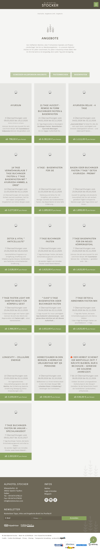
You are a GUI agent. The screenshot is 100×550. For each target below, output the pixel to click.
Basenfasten (80, 75)
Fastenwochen (60, 75)
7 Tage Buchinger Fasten (50, 240)
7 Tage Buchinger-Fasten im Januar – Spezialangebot (15, 428)
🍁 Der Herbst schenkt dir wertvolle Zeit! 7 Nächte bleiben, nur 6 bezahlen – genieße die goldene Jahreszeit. (84, 364)
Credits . (4, 538)
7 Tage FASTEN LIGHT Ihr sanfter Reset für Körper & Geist (16, 301)
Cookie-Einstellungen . (15, 538)
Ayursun (15, 105)
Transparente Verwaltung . (43, 538)
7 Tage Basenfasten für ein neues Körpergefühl (84, 241)
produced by (58, 538)
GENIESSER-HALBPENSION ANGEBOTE (30, 75)
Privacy (37, 518)
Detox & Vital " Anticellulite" (15, 240)
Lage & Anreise (50, 491)
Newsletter (12, 509)
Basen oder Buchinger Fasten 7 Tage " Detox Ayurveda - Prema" (84, 170)
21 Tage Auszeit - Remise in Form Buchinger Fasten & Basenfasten (50, 110)
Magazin (47, 494)
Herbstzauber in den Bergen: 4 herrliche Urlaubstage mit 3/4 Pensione (50, 362)
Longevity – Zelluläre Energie (15, 359)
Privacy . (25, 538)
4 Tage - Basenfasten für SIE (50, 169)
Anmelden (74, 518)
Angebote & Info (50, 14)
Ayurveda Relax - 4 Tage (84, 107)
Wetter (47, 488)
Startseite (41, 14)
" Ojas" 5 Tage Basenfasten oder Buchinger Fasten (50, 301)
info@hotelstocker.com (13, 501)
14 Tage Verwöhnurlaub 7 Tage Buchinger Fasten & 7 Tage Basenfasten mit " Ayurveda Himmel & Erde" (15, 176)
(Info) (40, 518)
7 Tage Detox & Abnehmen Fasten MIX (84, 299)
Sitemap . (31, 538)
